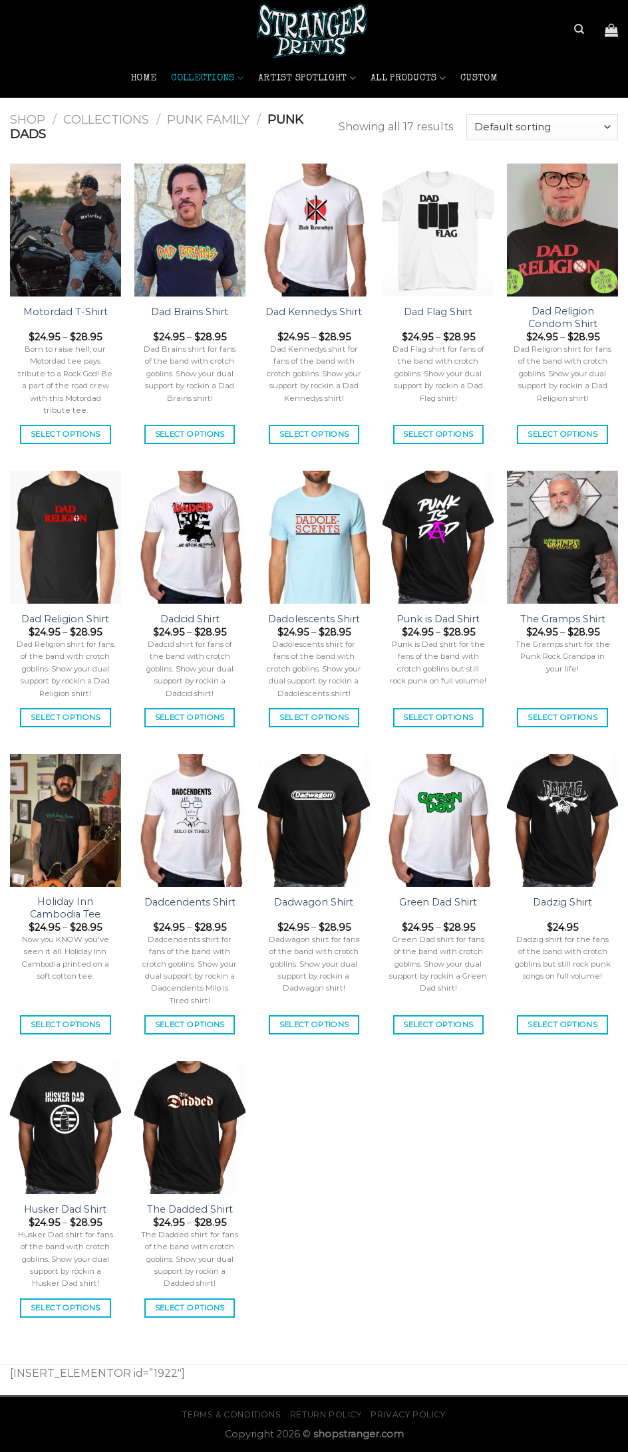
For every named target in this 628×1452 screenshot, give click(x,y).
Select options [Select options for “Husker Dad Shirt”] (65, 1307)
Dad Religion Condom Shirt (562, 317)
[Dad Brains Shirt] (189, 230)
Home (143, 78)
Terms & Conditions (231, 1414)
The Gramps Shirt (562, 619)
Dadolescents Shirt (314, 619)
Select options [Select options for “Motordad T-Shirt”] (65, 434)
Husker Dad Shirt (65, 1209)
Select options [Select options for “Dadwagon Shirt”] (314, 1024)
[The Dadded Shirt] (189, 1127)
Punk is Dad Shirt (438, 619)
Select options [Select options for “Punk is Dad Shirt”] (438, 717)
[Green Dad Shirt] (438, 820)
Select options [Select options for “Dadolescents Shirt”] (314, 717)
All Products (408, 78)
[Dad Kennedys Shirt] (313, 230)
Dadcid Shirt (190, 619)
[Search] (579, 29)
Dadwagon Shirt (313, 902)
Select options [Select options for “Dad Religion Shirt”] (65, 717)
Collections (207, 78)
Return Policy (326, 1414)
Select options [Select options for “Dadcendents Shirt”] (190, 1024)
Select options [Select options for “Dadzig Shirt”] (562, 1024)
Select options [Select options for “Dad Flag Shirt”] (438, 434)
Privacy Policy (408, 1414)
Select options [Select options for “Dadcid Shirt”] (190, 717)
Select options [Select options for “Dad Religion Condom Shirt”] (562, 434)
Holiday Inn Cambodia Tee (65, 908)
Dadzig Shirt (562, 902)
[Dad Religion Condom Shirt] (562, 230)
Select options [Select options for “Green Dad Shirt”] (438, 1024)
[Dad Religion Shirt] (65, 537)
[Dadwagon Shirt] (313, 820)
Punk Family (208, 119)
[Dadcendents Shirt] (189, 820)
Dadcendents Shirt (190, 902)
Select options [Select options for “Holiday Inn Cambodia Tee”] (65, 1024)
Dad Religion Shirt (65, 619)
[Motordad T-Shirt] (65, 230)
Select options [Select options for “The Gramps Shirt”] (562, 717)
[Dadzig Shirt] (562, 820)
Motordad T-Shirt (65, 312)
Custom (479, 78)
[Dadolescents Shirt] (313, 537)
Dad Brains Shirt (189, 312)
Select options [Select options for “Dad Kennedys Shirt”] (314, 434)
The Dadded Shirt (190, 1209)
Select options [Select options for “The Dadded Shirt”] (190, 1307)
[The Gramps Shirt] (562, 537)
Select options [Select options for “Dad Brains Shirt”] (190, 434)
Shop (27, 119)
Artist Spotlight (307, 78)
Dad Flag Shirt (438, 312)
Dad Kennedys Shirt (313, 312)
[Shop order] (542, 127)
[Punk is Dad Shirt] (438, 537)
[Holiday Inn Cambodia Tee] (65, 820)
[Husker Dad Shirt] (65, 1127)
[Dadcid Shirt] (189, 537)
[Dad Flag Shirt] (438, 230)
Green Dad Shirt (438, 902)
